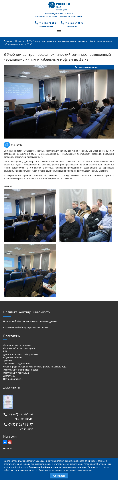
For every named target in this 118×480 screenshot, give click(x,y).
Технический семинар (86, 67)
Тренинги (7, 360)
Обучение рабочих (12, 357)
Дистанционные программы (17, 345)
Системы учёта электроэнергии (19, 348)
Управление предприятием (16, 363)
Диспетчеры (9, 376)
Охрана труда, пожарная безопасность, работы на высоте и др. (35, 366)
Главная (8, 41)
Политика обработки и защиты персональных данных (30, 321)
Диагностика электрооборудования (20, 354)
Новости (19, 41)
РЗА (5, 351)
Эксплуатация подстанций (16, 373)
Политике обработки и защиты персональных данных (57, 467)
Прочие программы (12, 379)
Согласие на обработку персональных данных (26, 327)
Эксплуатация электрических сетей (20, 370)
